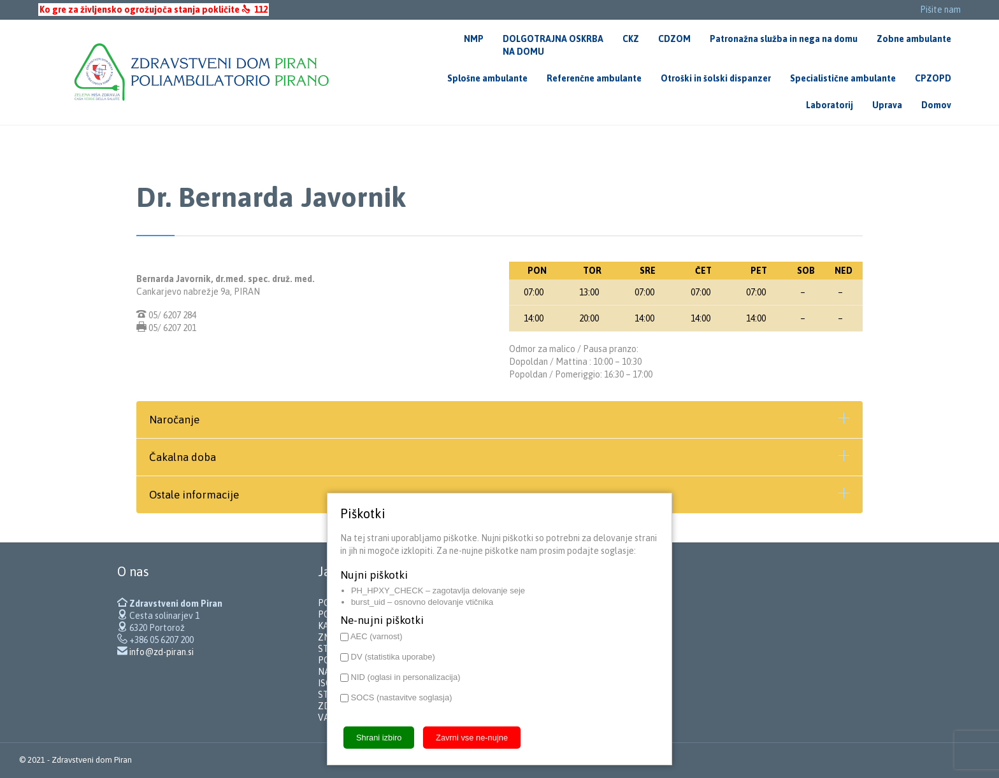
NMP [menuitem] (474, 39)
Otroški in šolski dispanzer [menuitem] (716, 78)
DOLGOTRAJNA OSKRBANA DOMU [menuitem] (553, 45)
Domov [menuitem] (936, 105)
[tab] (499, 419)
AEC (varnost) (371, 636)
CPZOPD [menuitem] (933, 78)
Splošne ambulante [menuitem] (487, 78)
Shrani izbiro (378, 737)
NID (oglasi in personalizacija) (400, 677)
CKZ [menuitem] (630, 39)
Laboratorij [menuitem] (829, 105)
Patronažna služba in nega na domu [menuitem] (784, 39)
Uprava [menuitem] (887, 105)
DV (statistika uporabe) (387, 656)
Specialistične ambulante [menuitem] (843, 78)
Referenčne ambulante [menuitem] (594, 78)
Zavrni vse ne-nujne (472, 737)
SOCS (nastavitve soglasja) (396, 697)
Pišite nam (940, 9)
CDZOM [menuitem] (674, 39)
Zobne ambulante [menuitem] (914, 39)
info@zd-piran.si (161, 652)
